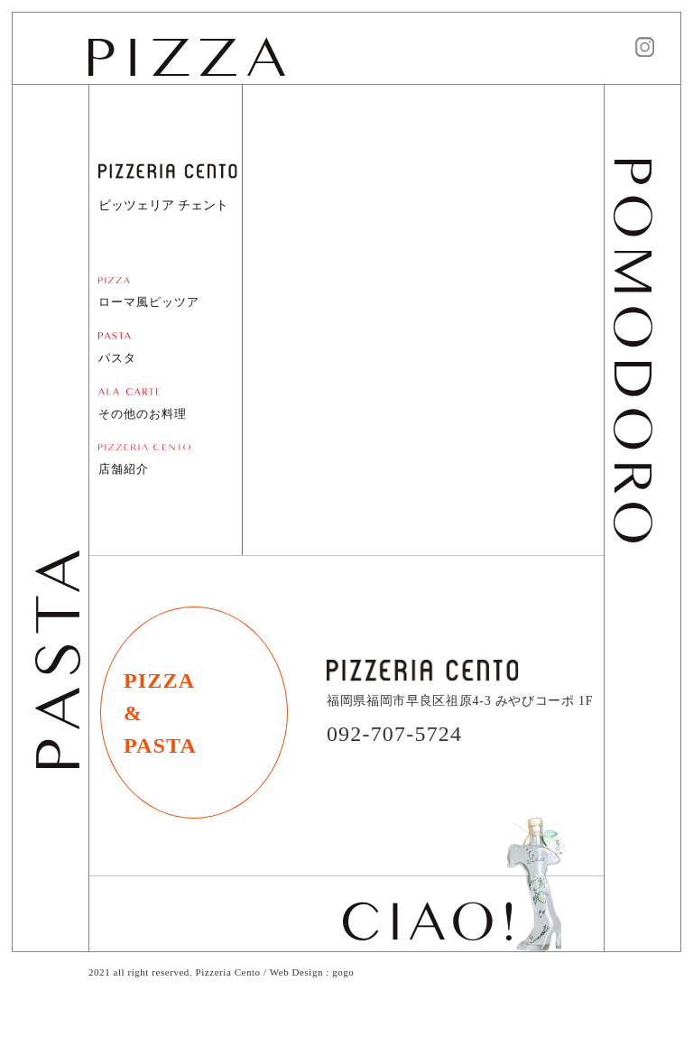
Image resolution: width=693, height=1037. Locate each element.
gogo (343, 972)
